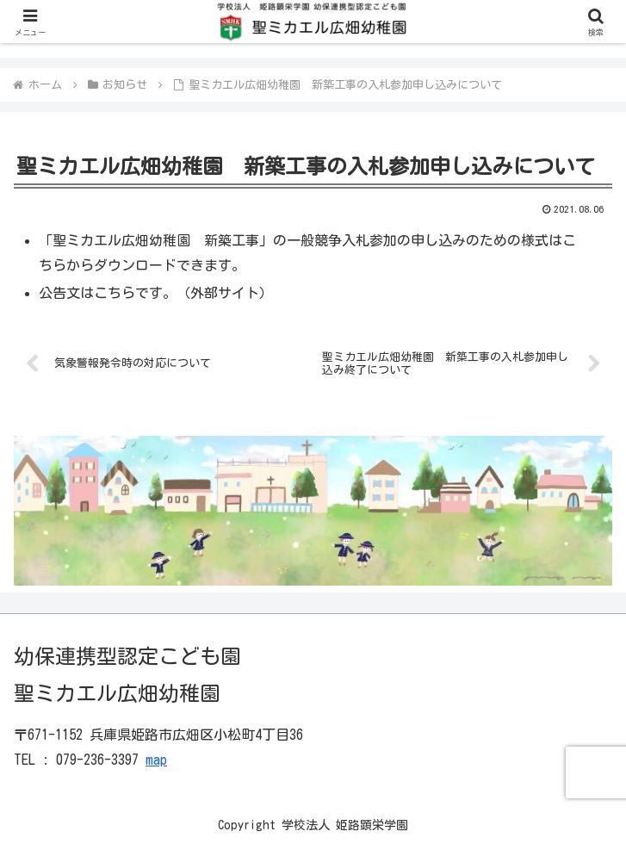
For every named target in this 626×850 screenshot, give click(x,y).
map (156, 759)
